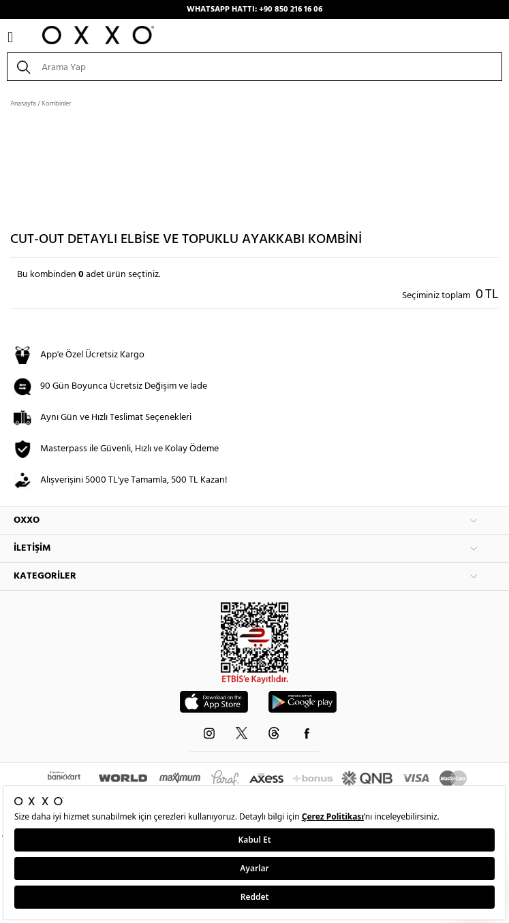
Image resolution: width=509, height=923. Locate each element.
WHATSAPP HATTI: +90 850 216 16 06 (254, 9)
